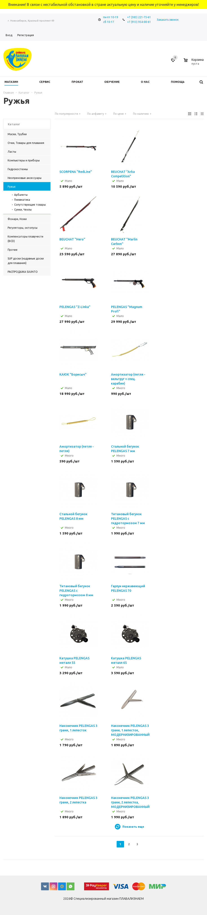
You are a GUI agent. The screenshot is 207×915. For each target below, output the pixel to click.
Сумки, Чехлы (23, 209)
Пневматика (22, 199)
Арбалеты (21, 194)
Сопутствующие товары (30, 204)
